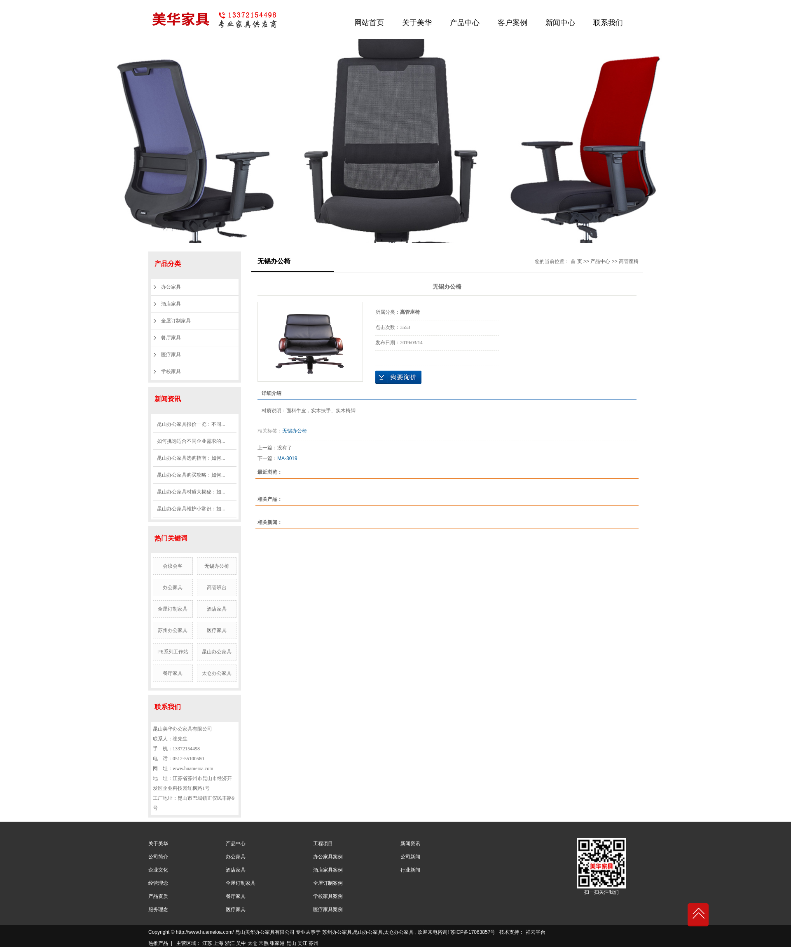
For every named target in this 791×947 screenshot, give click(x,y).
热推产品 (158, 943)
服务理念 (158, 909)
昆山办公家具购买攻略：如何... (191, 475)
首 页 (576, 261)
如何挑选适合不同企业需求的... (191, 441)
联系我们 (608, 23)
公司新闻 (410, 857)
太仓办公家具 (217, 673)
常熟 (264, 943)
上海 (218, 943)
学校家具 (171, 371)
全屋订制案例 (328, 883)
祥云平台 (535, 932)
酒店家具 (171, 304)
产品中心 (465, 23)
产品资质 (158, 896)
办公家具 (171, 287)
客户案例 (512, 23)
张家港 (277, 943)
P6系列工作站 (172, 652)
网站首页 (369, 23)
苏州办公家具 (172, 630)
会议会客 (173, 566)
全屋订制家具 (176, 321)
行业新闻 (410, 870)
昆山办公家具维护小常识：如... (191, 509)
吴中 (241, 943)
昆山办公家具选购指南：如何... (191, 458)
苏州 (313, 943)
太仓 (252, 943)
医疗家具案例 (328, 909)
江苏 (207, 943)
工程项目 (323, 843)
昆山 (291, 943)
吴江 (302, 943)
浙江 (230, 943)
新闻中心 (560, 23)
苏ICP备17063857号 (472, 932)
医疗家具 (171, 354)
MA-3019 (287, 458)
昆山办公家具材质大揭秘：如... (191, 492)
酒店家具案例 (328, 870)
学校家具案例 (328, 896)
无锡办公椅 (216, 566)
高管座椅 (629, 261)
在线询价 (398, 377)
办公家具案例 (328, 857)
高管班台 (217, 587)
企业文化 (158, 870)
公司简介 (158, 857)
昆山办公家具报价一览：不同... (191, 424)
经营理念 (158, 883)
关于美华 (417, 23)
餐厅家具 (171, 338)
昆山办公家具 (217, 652)
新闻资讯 (410, 843)
